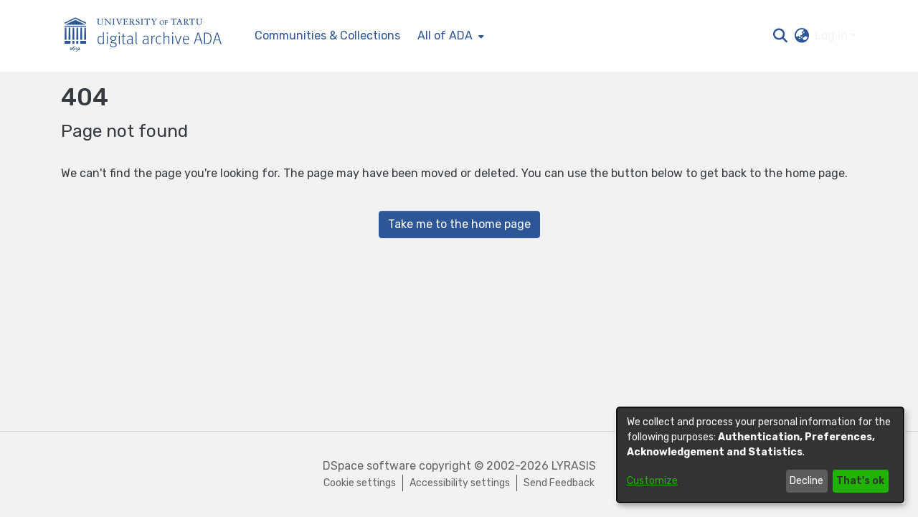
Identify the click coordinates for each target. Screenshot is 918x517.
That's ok (860, 481)
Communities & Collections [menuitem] (327, 35)
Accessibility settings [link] (460, 483)
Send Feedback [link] (559, 483)
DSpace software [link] (369, 466)
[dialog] (760, 455)
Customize (652, 481)
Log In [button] (833, 35)
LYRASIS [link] (574, 466)
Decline (806, 481)
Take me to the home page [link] (459, 224)
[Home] (150, 36)
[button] (780, 35)
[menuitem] (449, 36)
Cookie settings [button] (359, 483)
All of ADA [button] (445, 35)
